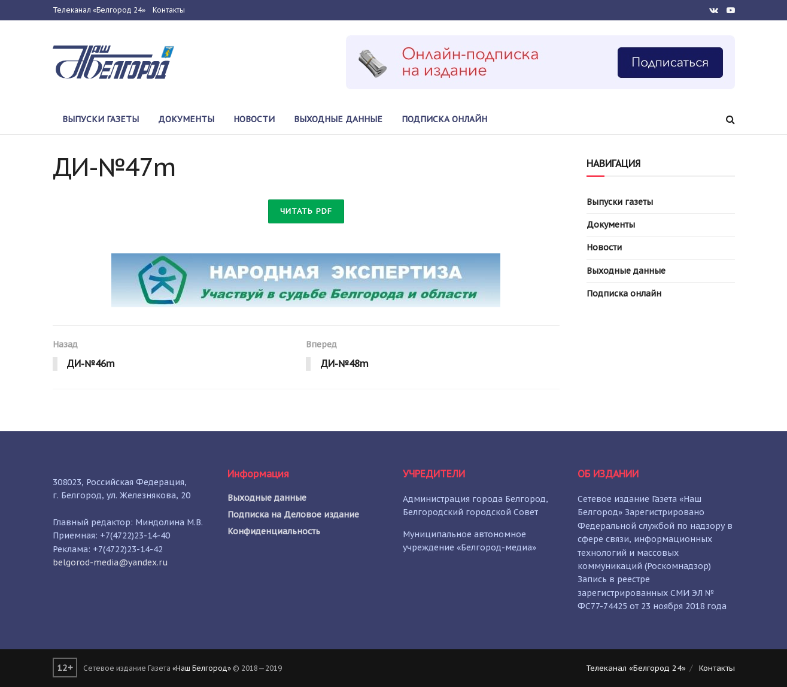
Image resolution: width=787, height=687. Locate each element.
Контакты (169, 9)
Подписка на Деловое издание (293, 514)
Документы (186, 119)
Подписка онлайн (444, 119)
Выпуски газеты (100, 119)
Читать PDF (306, 211)
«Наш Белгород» (201, 668)
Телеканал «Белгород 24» (99, 9)
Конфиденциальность (273, 531)
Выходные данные (338, 119)
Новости (254, 119)
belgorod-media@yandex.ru (110, 562)
